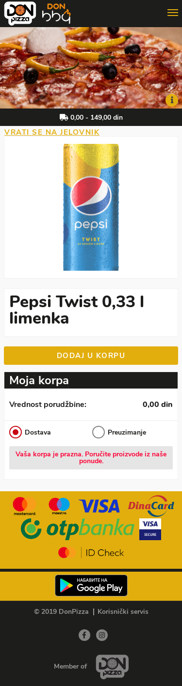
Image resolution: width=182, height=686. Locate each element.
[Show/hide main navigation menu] (91, 8)
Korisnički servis (123, 611)
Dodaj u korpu (91, 355)
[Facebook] (84, 635)
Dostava (30, 432)
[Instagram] (102, 635)
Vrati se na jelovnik (51, 132)
